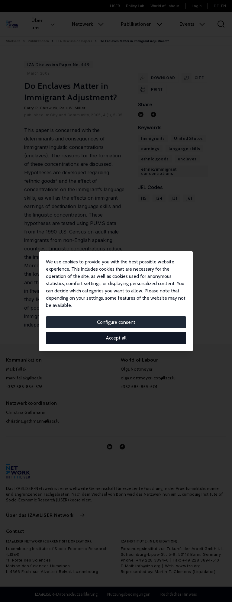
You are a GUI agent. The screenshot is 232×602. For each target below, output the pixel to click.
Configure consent (116, 322)
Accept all (116, 338)
